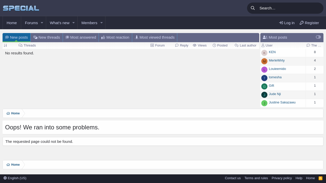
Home (12, 23)
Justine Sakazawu (282, 102)
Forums (31, 23)
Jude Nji (275, 94)
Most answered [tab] (80, 37)
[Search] (290, 8)
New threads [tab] (46, 37)
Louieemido (277, 69)
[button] (42, 22)
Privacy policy (282, 178)
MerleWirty (277, 60)
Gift (271, 85)
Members (90, 23)
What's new (60, 23)
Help (299, 178)
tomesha (275, 77)
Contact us (233, 178)
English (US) (15, 178)
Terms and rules (256, 178)
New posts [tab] (16, 37)
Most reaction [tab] (115, 37)
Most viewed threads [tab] (155, 37)
